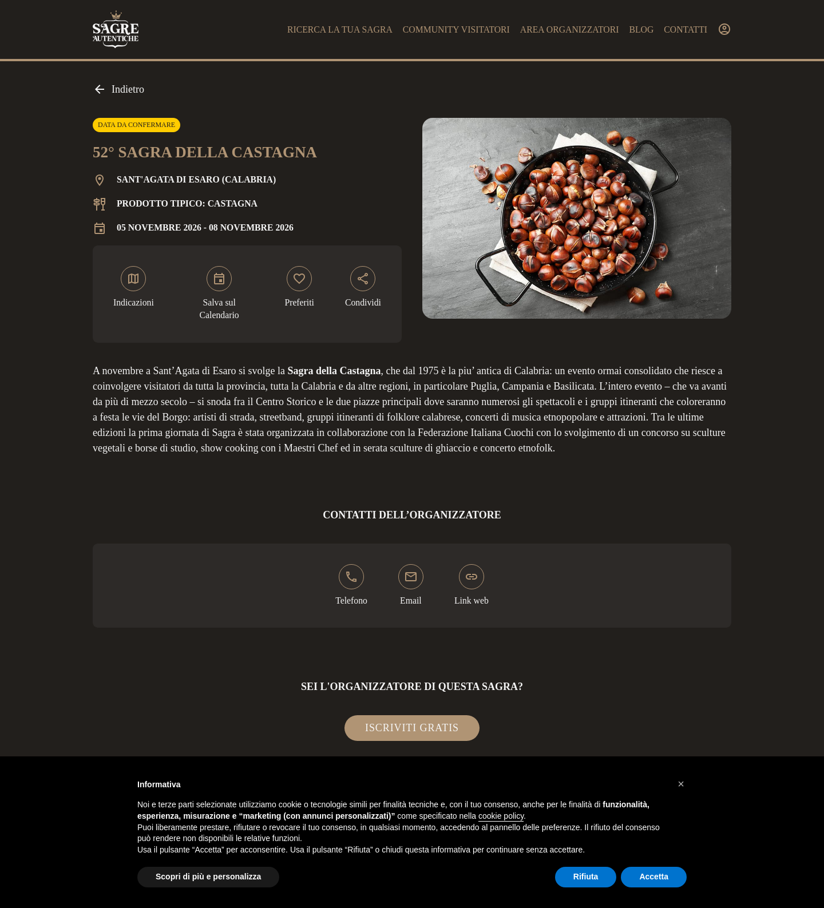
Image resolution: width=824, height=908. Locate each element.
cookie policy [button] (501, 815)
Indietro (118, 89)
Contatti (685, 29)
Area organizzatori (569, 29)
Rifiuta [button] (586, 876)
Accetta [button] (653, 876)
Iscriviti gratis (412, 727)
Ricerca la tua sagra (340, 29)
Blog (641, 29)
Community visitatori (456, 29)
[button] (681, 784)
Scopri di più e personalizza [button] (208, 876)
